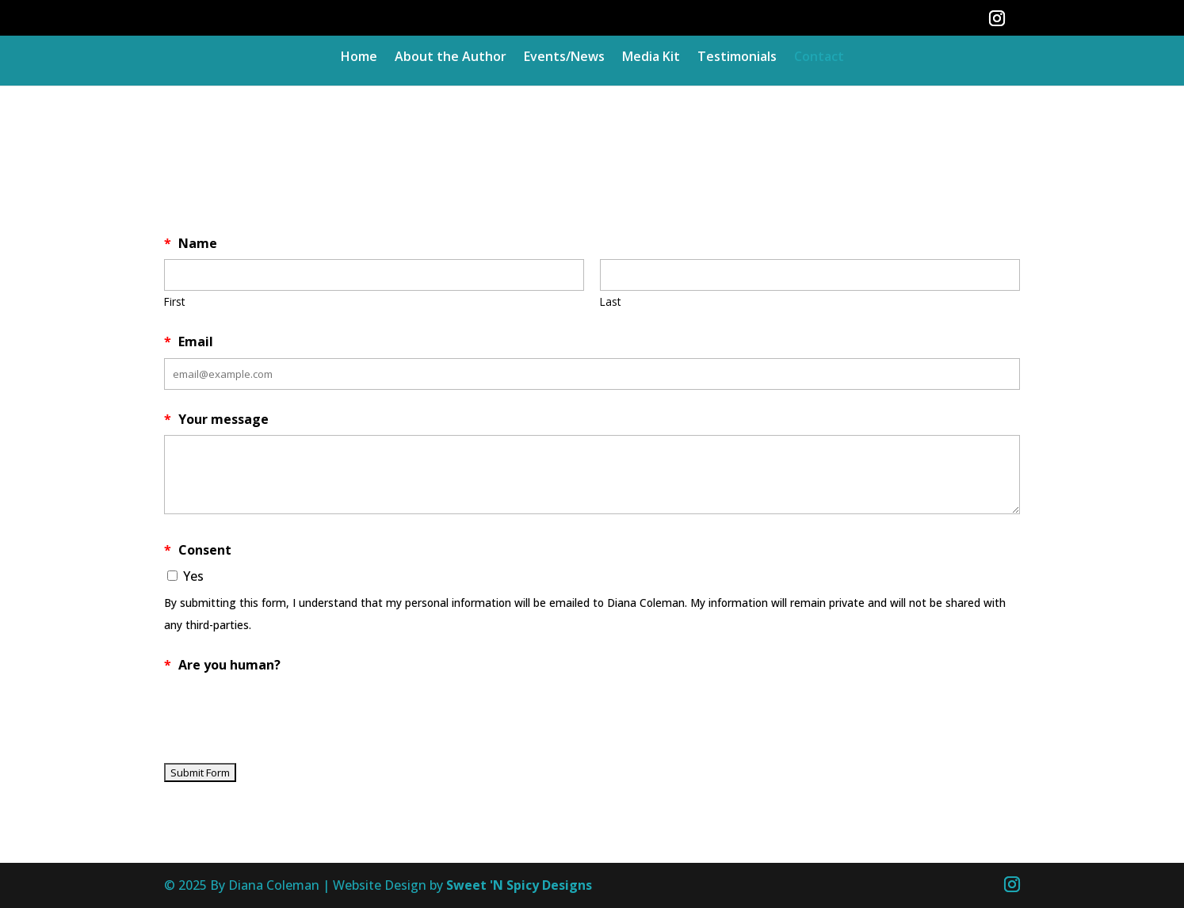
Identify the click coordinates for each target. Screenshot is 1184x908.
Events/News (564, 58)
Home (359, 58)
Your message (216, 419)
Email (188, 341)
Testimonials (737, 58)
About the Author (450, 58)
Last (610, 301)
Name (190, 243)
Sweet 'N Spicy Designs (519, 885)
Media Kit (651, 58)
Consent (197, 550)
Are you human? (222, 664)
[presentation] (284, 711)
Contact (819, 58)
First (174, 301)
